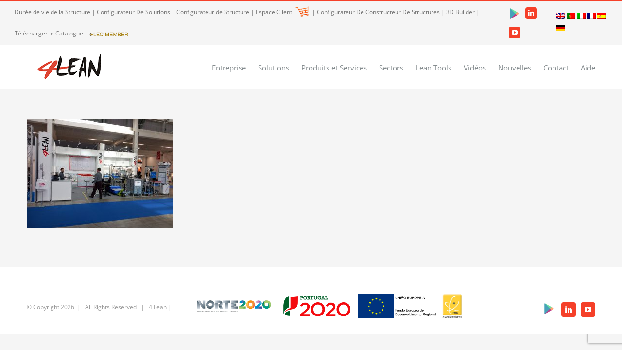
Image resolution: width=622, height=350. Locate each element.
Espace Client (282, 12)
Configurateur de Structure (212, 12)
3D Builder (460, 12)
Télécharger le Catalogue (49, 33)
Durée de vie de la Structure (52, 12)
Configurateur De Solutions (133, 12)
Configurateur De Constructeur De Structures (378, 12)
